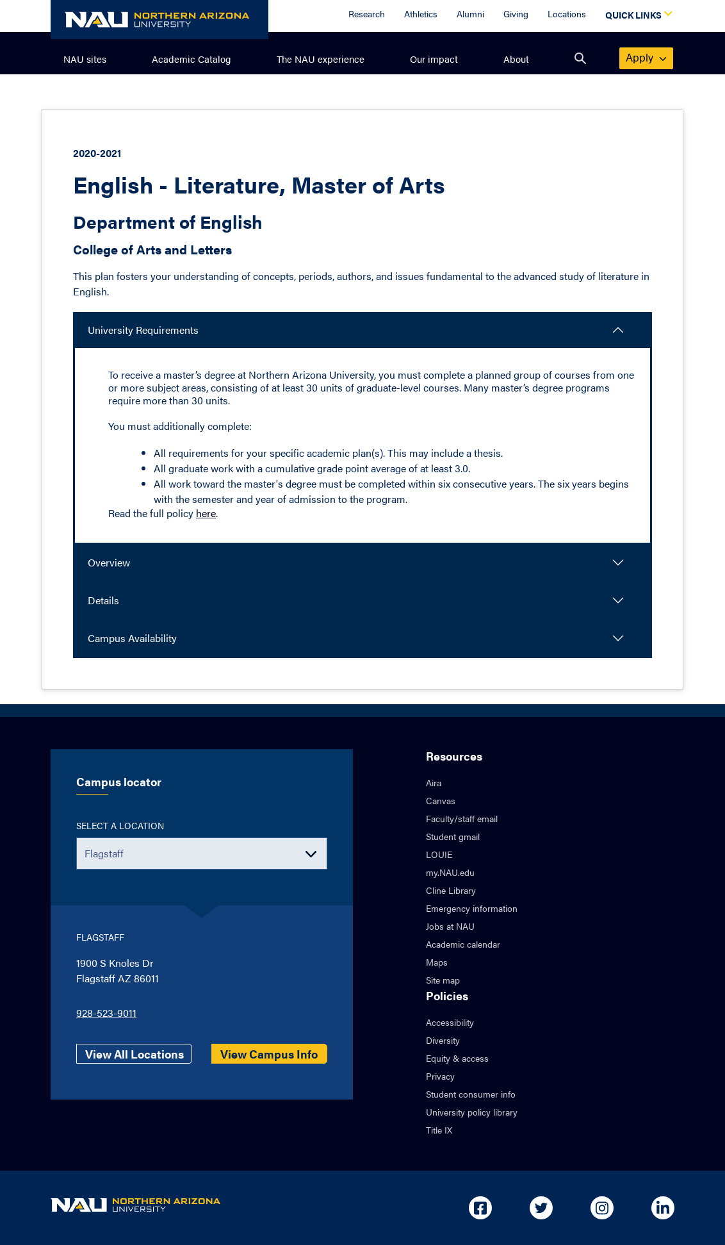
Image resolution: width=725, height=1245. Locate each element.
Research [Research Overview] (366, 13)
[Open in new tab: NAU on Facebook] (480, 1207)
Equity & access (457, 1057)
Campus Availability (132, 638)
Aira (433, 782)
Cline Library (451, 890)
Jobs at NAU (450, 925)
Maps (437, 961)
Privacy (440, 1075)
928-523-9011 (106, 1012)
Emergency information (471, 908)
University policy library (471, 1111)
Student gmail (453, 836)
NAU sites (84, 58)
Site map (443, 979)
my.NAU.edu (450, 872)
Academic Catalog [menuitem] (191, 58)
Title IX (439, 1129)
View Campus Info (269, 1054)
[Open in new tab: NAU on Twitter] (541, 1207)
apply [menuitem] (647, 57)
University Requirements (143, 329)
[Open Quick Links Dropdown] (636, 16)
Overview (109, 562)
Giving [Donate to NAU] (515, 13)
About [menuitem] (516, 58)
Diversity (443, 1040)
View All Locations (134, 1054)
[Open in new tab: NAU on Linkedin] (662, 1207)
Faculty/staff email (462, 818)
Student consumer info (471, 1093)
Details (103, 600)
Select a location (120, 825)
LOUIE (439, 854)
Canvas (440, 800)
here (206, 513)
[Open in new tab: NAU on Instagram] (602, 1207)
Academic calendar (463, 943)
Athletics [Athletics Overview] (420, 13)
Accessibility (450, 1022)
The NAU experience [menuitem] (320, 58)
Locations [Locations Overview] (567, 13)
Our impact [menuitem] (434, 58)
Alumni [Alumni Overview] (470, 13)
